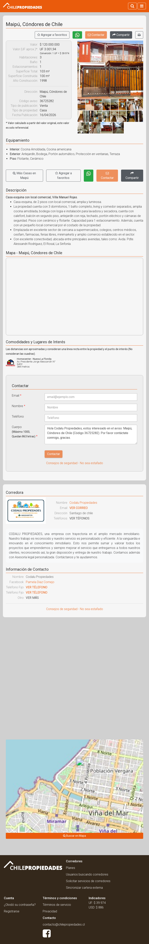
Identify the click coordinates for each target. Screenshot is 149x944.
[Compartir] (121, 35)
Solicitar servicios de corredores (88, 881)
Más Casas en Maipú (24, 175)
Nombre (18, 406)
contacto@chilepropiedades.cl (64, 924)
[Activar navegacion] (142, 6)
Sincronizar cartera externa (84, 887)
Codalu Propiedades (83, 503)
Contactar (96, 35)
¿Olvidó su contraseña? (20, 905)
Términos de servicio (57, 905)
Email (16, 395)
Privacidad (50, 911)
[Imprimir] (139, 35)
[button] (82, 69)
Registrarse (11, 911)
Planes (70, 868)
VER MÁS (32, 598)
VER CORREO (78, 508)
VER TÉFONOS (79, 518)
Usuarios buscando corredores (87, 874)
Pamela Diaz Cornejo (40, 582)
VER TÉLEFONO (36, 587)
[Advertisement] (74, 648)
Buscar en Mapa (74, 835)
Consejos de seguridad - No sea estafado (74, 463)
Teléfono (18, 416)
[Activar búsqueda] (132, 6)
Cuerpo (24, 431)
